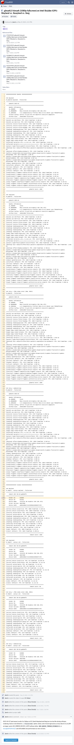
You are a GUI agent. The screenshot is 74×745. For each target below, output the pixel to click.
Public (14, 16)
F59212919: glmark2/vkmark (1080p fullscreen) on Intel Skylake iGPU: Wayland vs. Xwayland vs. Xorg (16, 48)
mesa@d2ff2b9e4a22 (9, 728)
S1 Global (27, 698)
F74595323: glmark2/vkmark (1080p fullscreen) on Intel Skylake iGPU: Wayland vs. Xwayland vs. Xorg (16, 38)
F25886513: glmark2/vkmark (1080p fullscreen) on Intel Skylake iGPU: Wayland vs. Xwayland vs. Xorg (16, 58)
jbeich (14, 22)
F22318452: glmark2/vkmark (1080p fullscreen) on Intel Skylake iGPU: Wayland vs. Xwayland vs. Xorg (16, 78)
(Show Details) (32, 702)
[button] (72, 2)
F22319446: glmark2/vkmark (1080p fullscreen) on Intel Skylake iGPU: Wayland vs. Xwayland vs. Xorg (16, 68)
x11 (19, 712)
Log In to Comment (11, 740)
